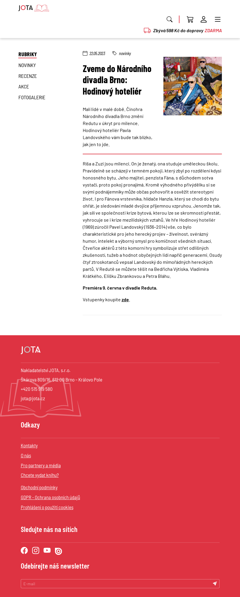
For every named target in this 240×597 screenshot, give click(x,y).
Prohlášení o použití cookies (47, 507)
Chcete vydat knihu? (40, 475)
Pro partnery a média (41, 465)
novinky (27, 65)
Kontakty (29, 445)
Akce (23, 86)
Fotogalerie (31, 97)
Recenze (27, 76)
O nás (26, 455)
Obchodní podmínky (39, 487)
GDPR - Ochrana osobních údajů (50, 497)
